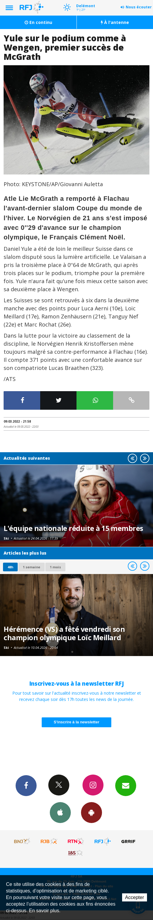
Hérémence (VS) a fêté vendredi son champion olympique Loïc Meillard (64, 633)
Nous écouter (139, 7)
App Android (91, 812)
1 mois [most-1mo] (55, 567)
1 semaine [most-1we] (31, 567)
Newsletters (125, 785)
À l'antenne (115, 22)
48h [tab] (10, 567)
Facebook (26, 785)
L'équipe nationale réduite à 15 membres (73, 528)
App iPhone (60, 812)
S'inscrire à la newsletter (76, 722)
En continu (38, 22)
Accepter (134, 897)
